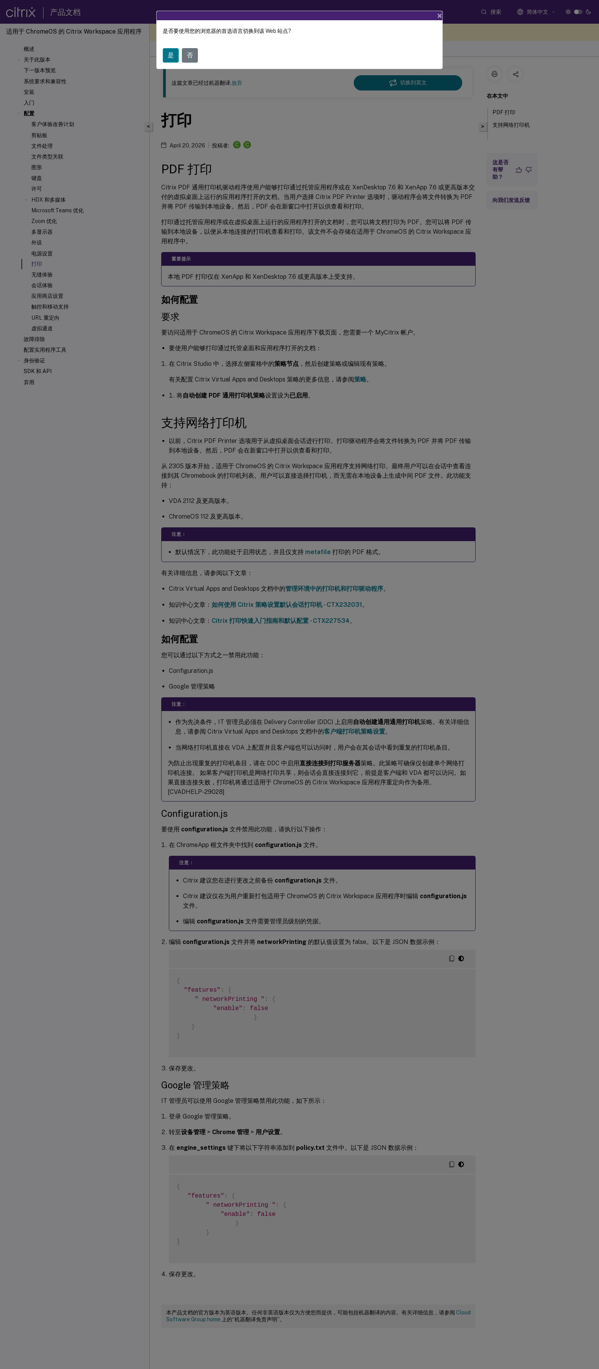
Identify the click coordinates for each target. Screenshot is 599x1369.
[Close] (439, 14)
